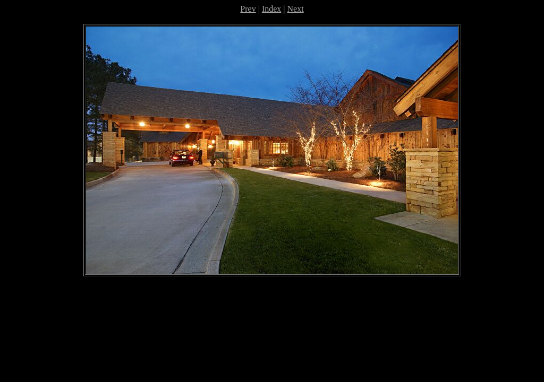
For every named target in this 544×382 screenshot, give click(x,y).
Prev (248, 8)
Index (271, 8)
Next (295, 8)
